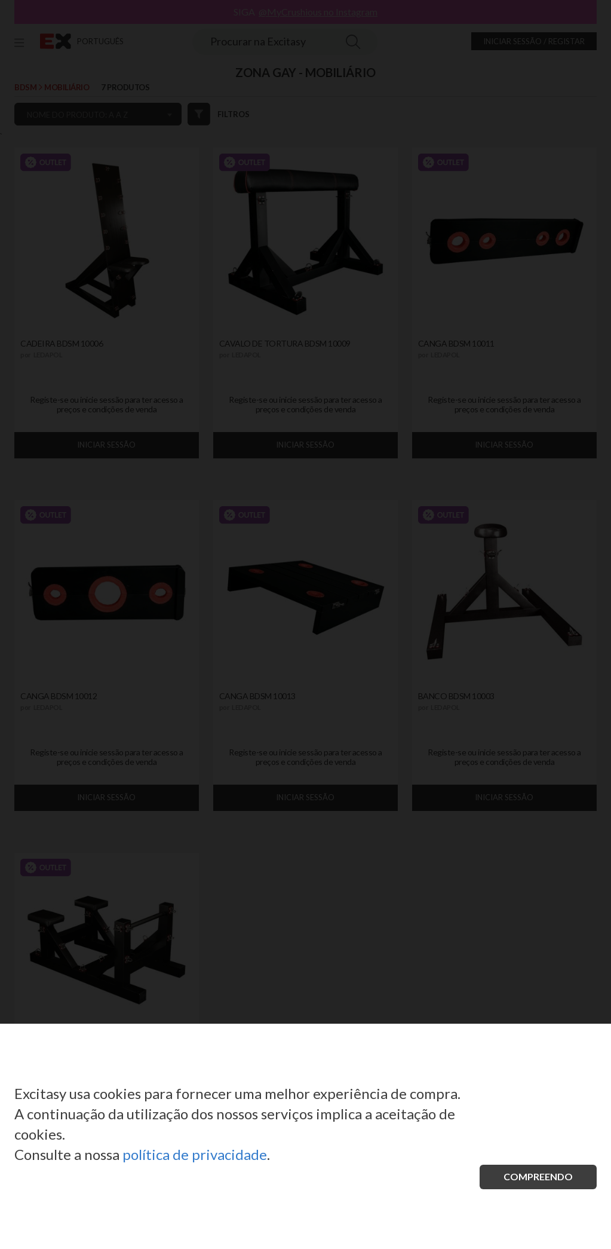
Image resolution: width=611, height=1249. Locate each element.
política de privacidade (194, 1154)
